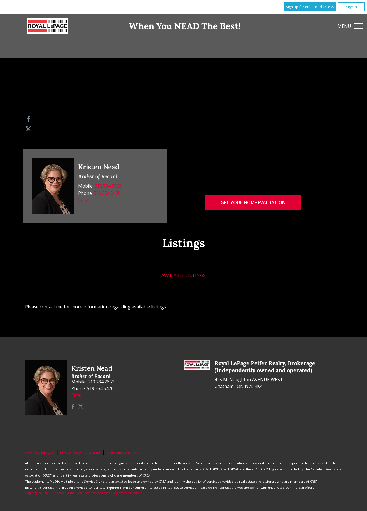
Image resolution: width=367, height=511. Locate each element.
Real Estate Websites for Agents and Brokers (109, 493)
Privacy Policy (71, 452)
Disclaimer (93, 452)
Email (83, 200)
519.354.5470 (107, 193)
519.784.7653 (108, 186)
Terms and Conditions (122, 452)
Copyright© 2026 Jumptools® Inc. (50, 493)
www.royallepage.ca (40, 452)
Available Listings (183, 275)
